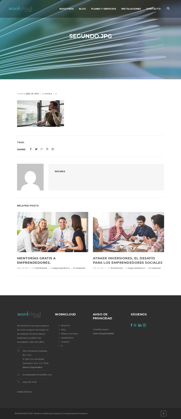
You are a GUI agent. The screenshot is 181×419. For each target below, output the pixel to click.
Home (83, 45)
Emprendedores (61, 268)
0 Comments (79, 268)
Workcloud (41, 268)
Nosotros (65, 325)
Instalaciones (67, 338)
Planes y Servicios (69, 333)
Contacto (65, 342)
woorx (48, 93)
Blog (63, 329)
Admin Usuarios (24, 392)
